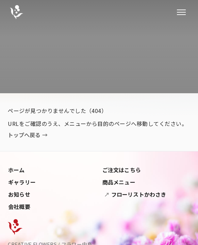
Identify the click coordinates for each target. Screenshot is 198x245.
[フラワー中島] (16, 12)
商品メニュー (118, 182)
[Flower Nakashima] (15, 227)
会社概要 (19, 206)
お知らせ (19, 194)
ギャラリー (22, 182)
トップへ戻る (28, 135)
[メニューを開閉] (181, 12)
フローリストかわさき (138, 194)
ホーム (16, 170)
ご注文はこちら (121, 170)
